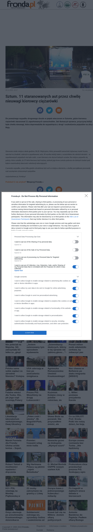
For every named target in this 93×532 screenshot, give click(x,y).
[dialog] (46, 266)
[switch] (76, 241)
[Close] (87, 196)
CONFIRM (29, 333)
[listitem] (46, 236)
